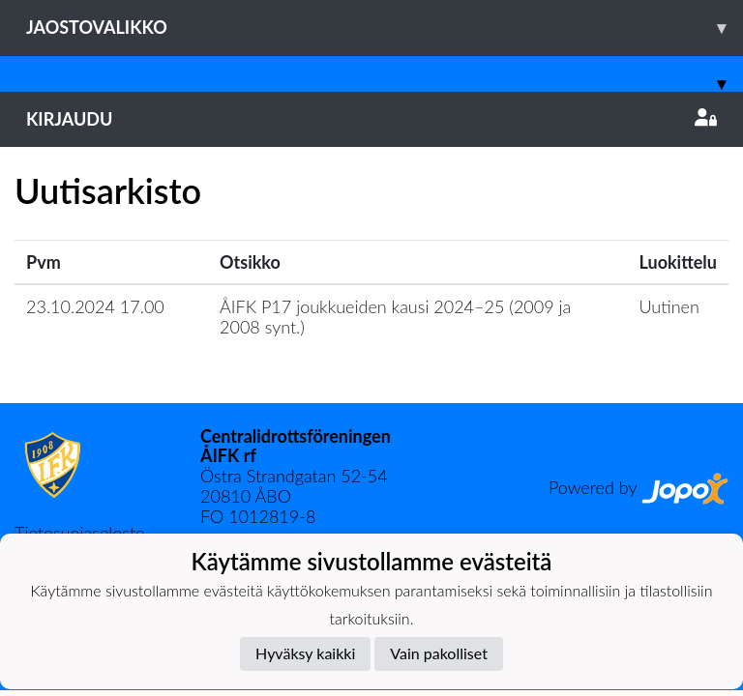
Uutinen (669, 306)
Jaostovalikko (384, 27)
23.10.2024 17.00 (95, 306)
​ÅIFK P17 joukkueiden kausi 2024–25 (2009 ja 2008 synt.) (395, 316)
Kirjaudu (371, 119)
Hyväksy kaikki (305, 653)
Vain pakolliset (439, 653)
